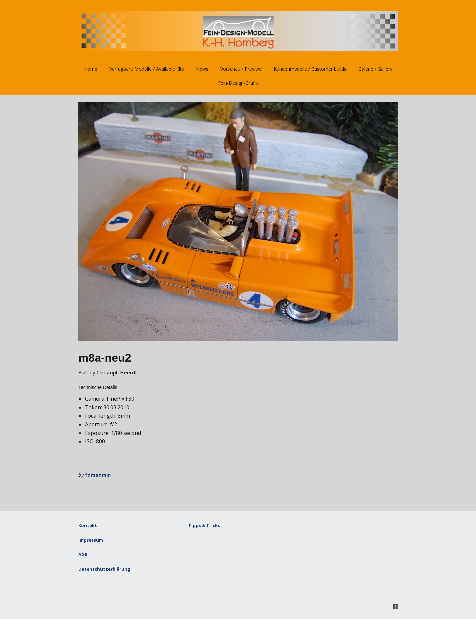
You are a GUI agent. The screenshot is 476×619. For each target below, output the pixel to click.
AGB (83, 554)
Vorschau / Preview (241, 69)
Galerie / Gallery (375, 69)
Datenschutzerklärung (104, 569)
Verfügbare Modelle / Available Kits (146, 69)
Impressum (90, 540)
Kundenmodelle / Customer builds (310, 69)
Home (90, 69)
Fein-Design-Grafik (238, 83)
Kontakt (87, 525)
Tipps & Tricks (204, 525)
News (202, 69)
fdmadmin (98, 474)
